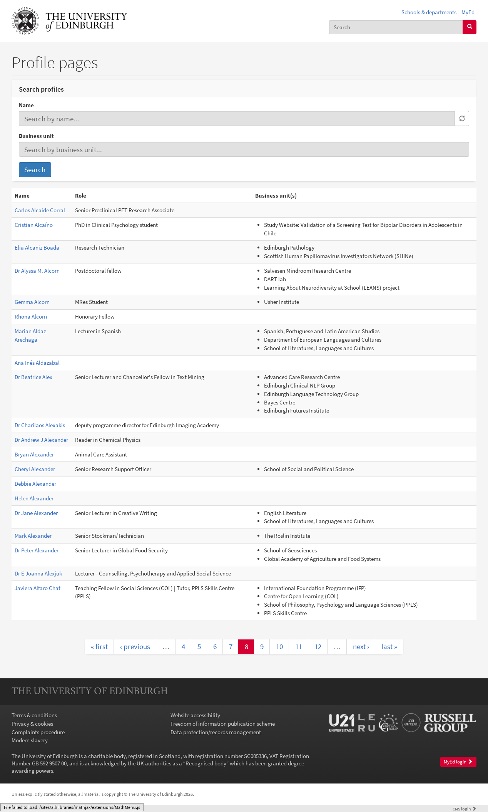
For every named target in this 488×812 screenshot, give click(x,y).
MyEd (468, 12)
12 (317, 646)
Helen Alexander (34, 498)
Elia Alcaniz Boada (37, 247)
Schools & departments (428, 12)
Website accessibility (195, 715)
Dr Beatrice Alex (33, 377)
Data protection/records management (215, 732)
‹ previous (135, 646)
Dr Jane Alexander (36, 513)
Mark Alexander (33, 535)
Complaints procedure (38, 732)
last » (389, 646)
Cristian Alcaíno (34, 224)
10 (279, 646)
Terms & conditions (34, 715)
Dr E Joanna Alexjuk (38, 573)
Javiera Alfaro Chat (37, 588)
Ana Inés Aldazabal (37, 362)
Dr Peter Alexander (36, 550)
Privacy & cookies (32, 723)
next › (361, 646)
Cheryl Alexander (35, 469)
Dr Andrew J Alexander (41, 439)
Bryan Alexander (34, 454)
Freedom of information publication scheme (222, 723)
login (464, 809)
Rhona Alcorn (31, 316)
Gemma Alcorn (32, 301)
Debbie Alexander (35, 483)
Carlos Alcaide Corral (40, 210)
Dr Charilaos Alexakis (40, 425)
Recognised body (206, 763)
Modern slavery (30, 740)
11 (298, 646)
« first (99, 646)
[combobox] (396, 27)
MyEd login (458, 761)
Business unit (36, 135)
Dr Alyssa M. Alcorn (37, 270)
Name (26, 105)
